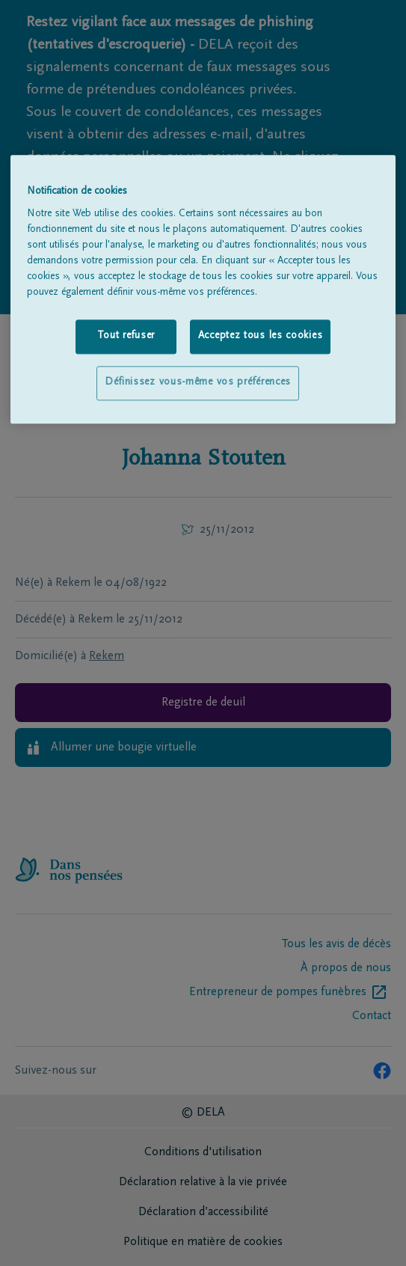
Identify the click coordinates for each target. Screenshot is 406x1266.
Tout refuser (126, 336)
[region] (203, 289)
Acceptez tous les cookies (260, 336)
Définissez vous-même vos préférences (198, 382)
